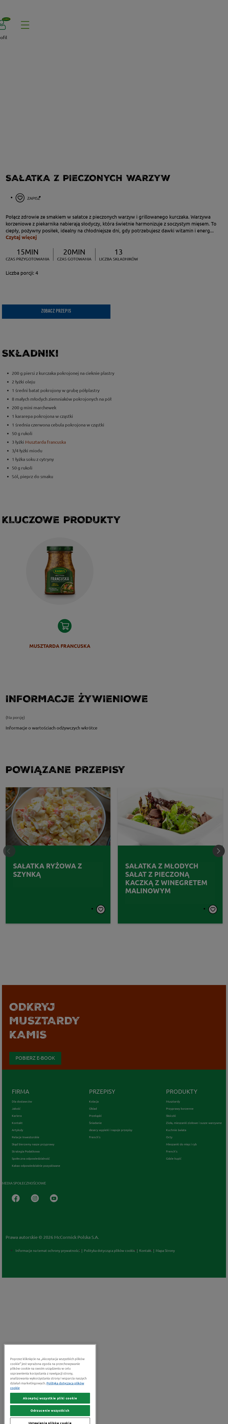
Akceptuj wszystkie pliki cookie (50, 1417)
